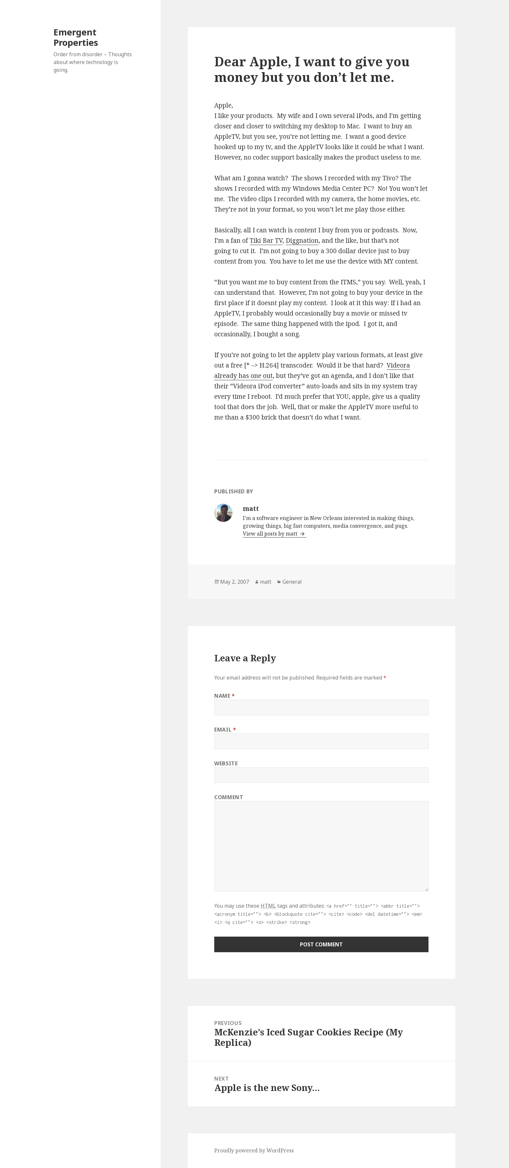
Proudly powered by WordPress (254, 1150)
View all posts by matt (271, 533)
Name (224, 695)
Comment (228, 797)
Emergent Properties (76, 37)
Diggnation (302, 240)
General (292, 581)
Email (225, 729)
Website (226, 763)
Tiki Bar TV (266, 240)
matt (265, 581)
